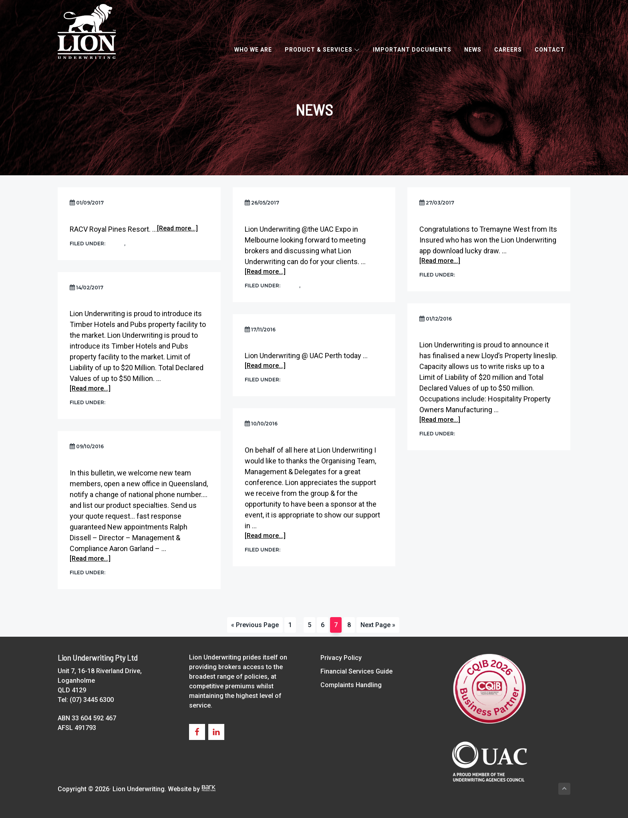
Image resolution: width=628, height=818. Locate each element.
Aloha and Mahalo (275, 438)
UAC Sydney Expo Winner (460, 217)
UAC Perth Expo (270, 344)
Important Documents (412, 49)
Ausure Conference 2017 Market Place (135, 217)
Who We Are (253, 49)
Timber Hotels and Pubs (110, 302)
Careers (508, 49)
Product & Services (322, 49)
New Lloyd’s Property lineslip (470, 333)
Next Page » (377, 626)
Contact (550, 49)
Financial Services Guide (356, 671)
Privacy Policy (341, 658)
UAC (133, 243)
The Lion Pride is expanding (115, 461)
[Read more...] (177, 229)
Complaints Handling (351, 685)
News (472, 49)
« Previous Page (255, 626)
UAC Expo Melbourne (279, 217)
